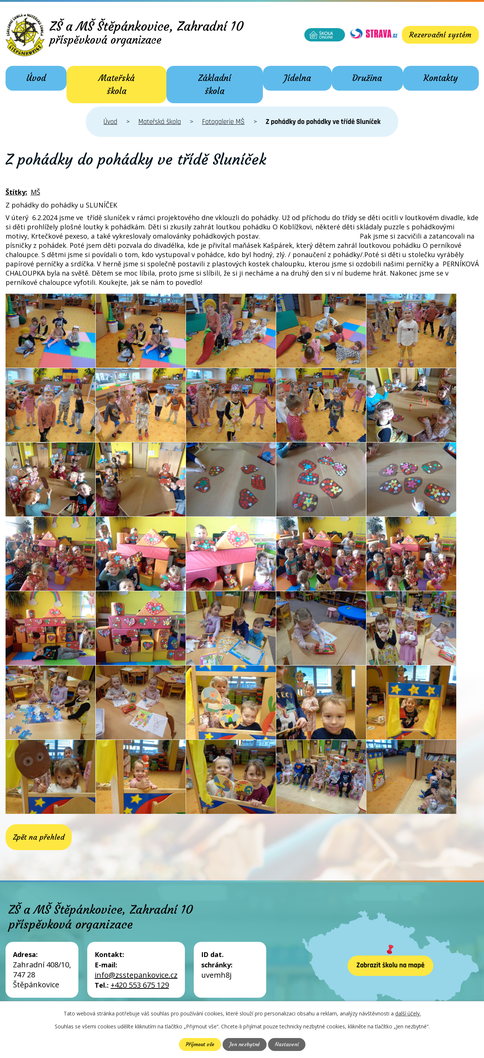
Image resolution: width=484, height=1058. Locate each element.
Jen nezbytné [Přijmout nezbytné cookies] (244, 1044)
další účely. (408, 1013)
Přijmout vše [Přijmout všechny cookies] (200, 1044)
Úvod (36, 78)
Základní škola (214, 84)
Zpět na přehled (38, 837)
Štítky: (16, 192)
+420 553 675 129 (140, 985)
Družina (367, 78)
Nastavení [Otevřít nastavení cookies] (287, 1044)
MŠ (35, 192)
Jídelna (297, 78)
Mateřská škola (116, 84)
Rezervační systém (440, 34)
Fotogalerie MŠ (223, 122)
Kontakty (441, 78)
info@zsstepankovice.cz (136, 975)
